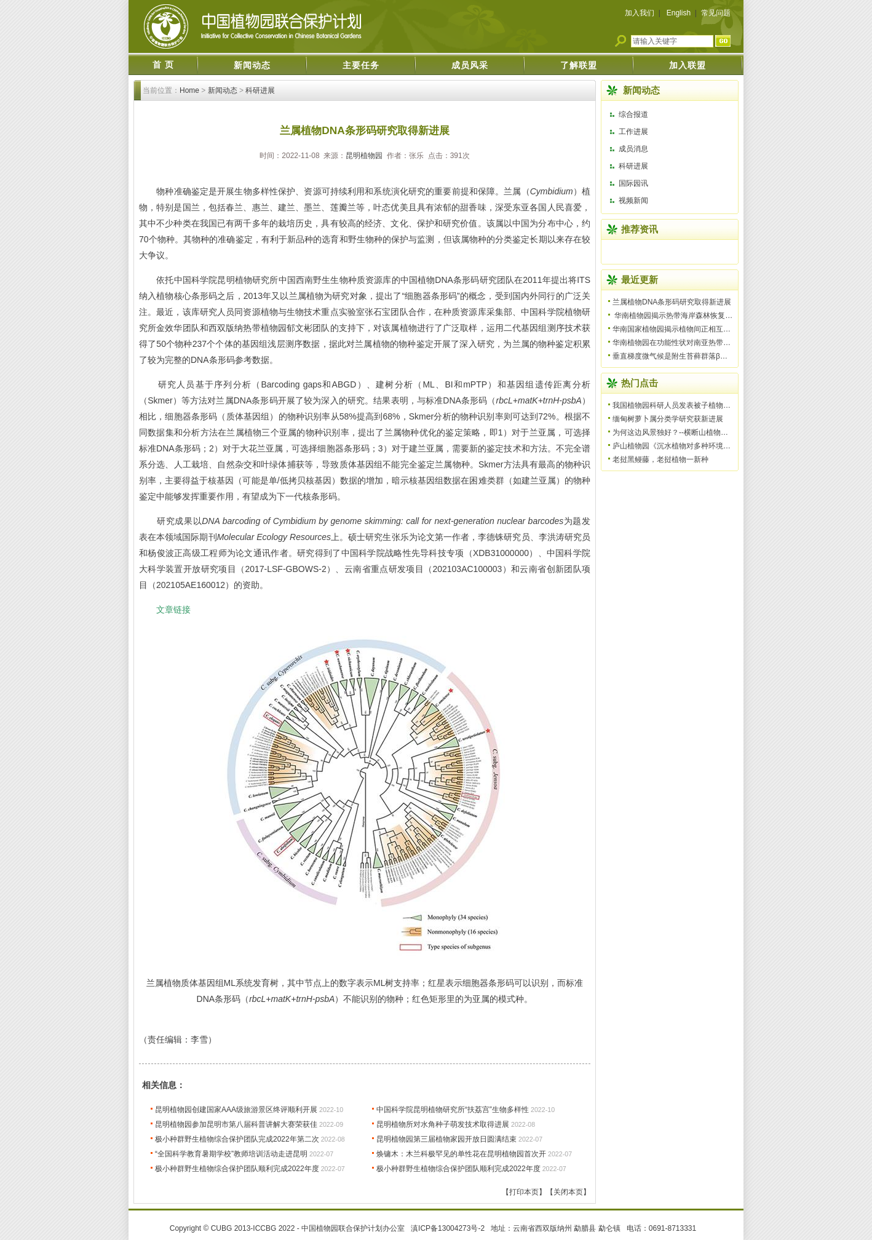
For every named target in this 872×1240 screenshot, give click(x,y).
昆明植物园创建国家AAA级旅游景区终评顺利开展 (236, 1109)
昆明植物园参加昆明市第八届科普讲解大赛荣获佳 (236, 1124)
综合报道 (633, 114)
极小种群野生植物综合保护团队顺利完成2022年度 (237, 1168)
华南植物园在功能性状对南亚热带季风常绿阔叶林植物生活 (708, 342)
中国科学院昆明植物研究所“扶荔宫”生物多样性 (452, 1109)
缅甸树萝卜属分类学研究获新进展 (667, 419)
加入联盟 (687, 65)
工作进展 (633, 131)
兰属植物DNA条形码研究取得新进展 (671, 302)
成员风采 (469, 65)
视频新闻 (633, 200)
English (679, 13)
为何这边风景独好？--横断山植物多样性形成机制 (692, 432)
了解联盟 (578, 65)
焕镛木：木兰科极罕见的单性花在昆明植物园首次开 (461, 1154)
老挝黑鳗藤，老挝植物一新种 (660, 459)
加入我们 (639, 13)
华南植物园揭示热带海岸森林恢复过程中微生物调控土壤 (705, 315)
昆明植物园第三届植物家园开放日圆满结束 (446, 1139)
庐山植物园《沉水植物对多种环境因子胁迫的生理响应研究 (708, 446)
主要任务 (361, 65)
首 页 (163, 65)
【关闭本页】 (568, 1192)
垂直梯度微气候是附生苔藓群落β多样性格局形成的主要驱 (706, 356)
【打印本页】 (524, 1192)
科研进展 (260, 90)
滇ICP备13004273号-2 (448, 1228)
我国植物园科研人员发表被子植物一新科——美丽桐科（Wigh (713, 405)
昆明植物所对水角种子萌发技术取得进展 (442, 1124)
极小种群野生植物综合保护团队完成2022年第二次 (237, 1139)
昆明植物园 (364, 155)
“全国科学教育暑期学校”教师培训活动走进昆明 (231, 1154)
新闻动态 (252, 65)
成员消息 (633, 149)
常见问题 (716, 13)
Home (189, 90)
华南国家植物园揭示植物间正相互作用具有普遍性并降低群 (708, 329)
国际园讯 (633, 183)
